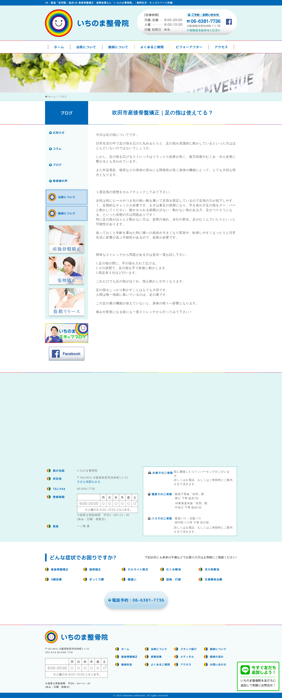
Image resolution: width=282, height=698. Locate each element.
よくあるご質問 (152, 47)
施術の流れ (217, 656)
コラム (57, 148)
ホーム (59, 47)
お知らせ (59, 132)
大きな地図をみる (88, 481)
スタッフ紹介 (188, 649)
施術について (118, 47)
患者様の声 (60, 181)
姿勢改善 (156, 656)
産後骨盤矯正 (129, 656)
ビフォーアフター (189, 47)
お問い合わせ (218, 664)
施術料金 (126, 664)
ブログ (57, 165)
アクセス (221, 47)
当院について (86, 47)
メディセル (187, 656)
